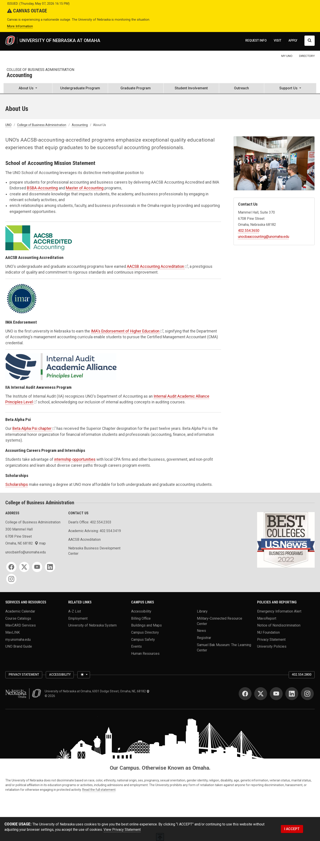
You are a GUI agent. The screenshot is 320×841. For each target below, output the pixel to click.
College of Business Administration (40, 70)
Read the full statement (99, 789)
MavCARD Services (20, 625)
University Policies (271, 646)
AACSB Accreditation (84, 539)
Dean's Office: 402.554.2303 (89, 522)
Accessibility (141, 611)
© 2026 (50, 696)
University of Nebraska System (92, 625)
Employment (78, 618)
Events (136, 646)
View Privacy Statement (122, 829)
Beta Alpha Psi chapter (32, 428)
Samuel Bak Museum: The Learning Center (224, 647)
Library (202, 611)
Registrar (204, 638)
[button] (28, 88)
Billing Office (141, 618)
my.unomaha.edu (18, 639)
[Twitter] (24, 567)
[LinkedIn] (50, 567)
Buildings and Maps (146, 625)
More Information (20, 26)
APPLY (292, 40)
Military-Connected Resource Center (219, 621)
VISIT (277, 40)
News (201, 631)
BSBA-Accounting (42, 188)
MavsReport (266, 618)
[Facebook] (11, 567)
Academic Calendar (20, 611)
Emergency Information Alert (279, 611)
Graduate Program (135, 88)
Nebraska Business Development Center (94, 551)
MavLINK (12, 632)
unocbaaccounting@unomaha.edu (263, 236)
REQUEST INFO (256, 40)
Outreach (241, 88)
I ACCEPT (292, 829)
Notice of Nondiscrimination (278, 625)
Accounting (19, 75)
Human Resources (145, 653)
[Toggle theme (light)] (83, 674)
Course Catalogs (18, 618)
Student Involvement (191, 88)
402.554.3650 (248, 230)
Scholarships (16, 484)
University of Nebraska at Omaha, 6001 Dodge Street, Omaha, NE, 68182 (97, 691)
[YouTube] (37, 567)
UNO (8, 125)
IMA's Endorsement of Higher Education (125, 331)
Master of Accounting (85, 188)
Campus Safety (143, 639)
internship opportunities (75, 459)
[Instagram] (11, 579)
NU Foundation (268, 632)
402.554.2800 (301, 674)
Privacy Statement (271, 639)
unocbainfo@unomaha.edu (25, 552)
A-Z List (74, 611)
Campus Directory (145, 632)
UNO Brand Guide (18, 646)
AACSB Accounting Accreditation (155, 266)
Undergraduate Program (80, 88)
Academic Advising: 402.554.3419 (94, 531)
